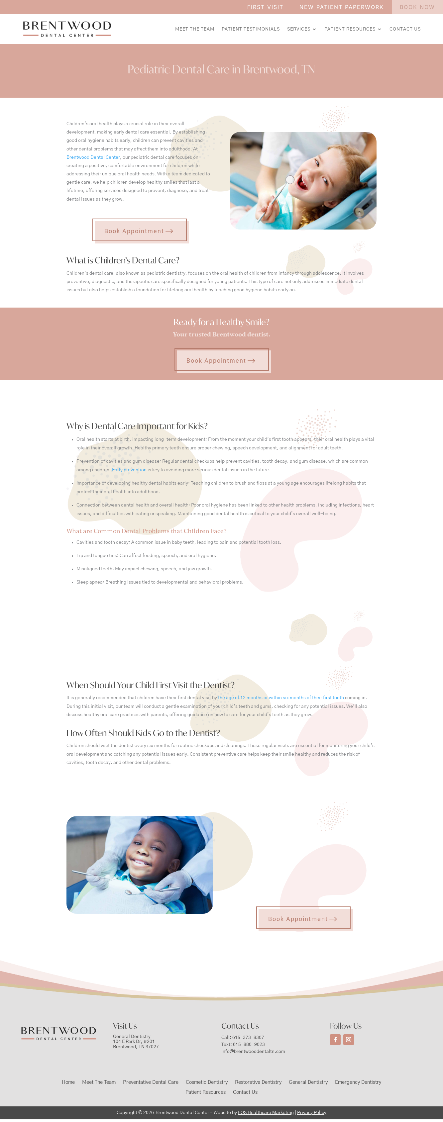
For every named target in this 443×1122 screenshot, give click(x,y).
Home (68, 1082)
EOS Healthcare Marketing (266, 1112)
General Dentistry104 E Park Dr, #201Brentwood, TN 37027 (136, 1041)
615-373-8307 (248, 1037)
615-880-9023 (249, 1044)
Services (298, 29)
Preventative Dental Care (150, 1082)
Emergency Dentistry (358, 1082)
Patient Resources (350, 29)
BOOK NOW (417, 7)
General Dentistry (308, 1082)
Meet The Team (194, 29)
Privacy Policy (311, 1112)
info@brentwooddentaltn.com (253, 1051)
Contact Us (405, 29)
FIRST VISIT (265, 7)
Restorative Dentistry (258, 1082)
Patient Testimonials (251, 29)
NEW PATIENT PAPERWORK (341, 7)
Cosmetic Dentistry (207, 1082)
